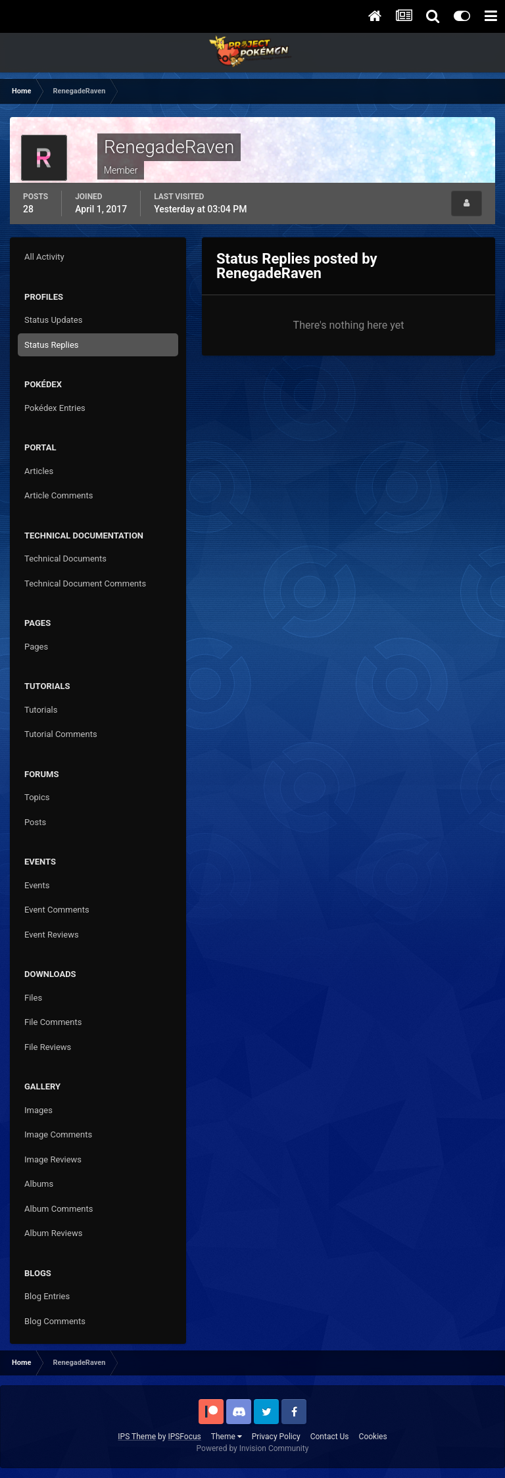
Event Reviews (51, 935)
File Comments (53, 1022)
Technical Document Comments (85, 583)
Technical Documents (65, 558)
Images (38, 1110)
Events (36, 885)
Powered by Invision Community (253, 1448)
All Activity (44, 257)
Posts (35, 822)
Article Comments (58, 495)
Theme (226, 1436)
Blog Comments (54, 1321)
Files (33, 998)
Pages (36, 647)
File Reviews (47, 1047)
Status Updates (53, 320)
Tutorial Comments (60, 734)
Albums (38, 1184)
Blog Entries (47, 1296)
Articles (38, 471)
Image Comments (58, 1134)
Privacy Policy (276, 1436)
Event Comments (56, 910)
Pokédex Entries (54, 408)
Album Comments (58, 1209)
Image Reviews (53, 1159)
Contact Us (329, 1436)
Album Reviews (53, 1233)
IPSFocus (184, 1436)
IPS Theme (137, 1436)
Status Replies (51, 345)
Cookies (373, 1436)
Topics (37, 797)
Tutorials (40, 710)
